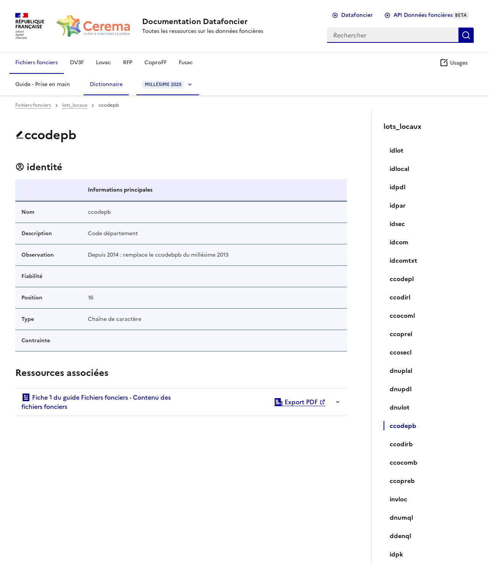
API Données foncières (431, 15)
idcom (399, 242)
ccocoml (402, 315)
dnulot (400, 407)
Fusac (186, 63)
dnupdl (400, 389)
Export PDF (296, 402)
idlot (396, 150)
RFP (127, 63)
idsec (397, 223)
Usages (453, 63)
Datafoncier (357, 15)
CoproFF (155, 63)
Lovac (103, 63)
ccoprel (401, 333)
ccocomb (404, 462)
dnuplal (401, 370)
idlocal (399, 168)
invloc (398, 499)
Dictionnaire (106, 84)
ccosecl (400, 352)
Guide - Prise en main (42, 84)
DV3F (77, 63)
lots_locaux (74, 105)
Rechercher (466, 35)
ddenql (400, 535)
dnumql (401, 517)
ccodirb (401, 444)
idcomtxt (403, 260)
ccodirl (400, 297)
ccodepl (402, 278)
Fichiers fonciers (36, 63)
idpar (398, 205)
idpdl (397, 187)
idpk (396, 554)
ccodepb (403, 425)
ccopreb (402, 480)
